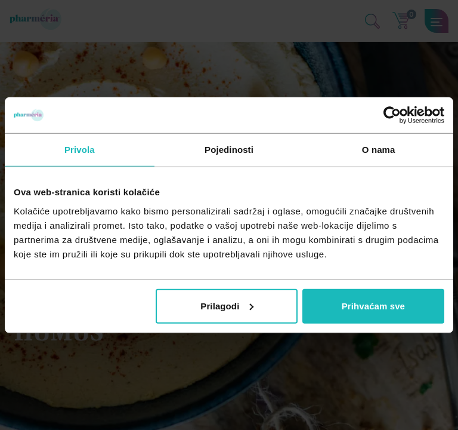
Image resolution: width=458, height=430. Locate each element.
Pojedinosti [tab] (229, 150)
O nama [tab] (378, 150)
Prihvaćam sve (373, 305)
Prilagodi (226, 305)
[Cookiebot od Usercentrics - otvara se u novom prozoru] (392, 115)
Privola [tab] (79, 150)
